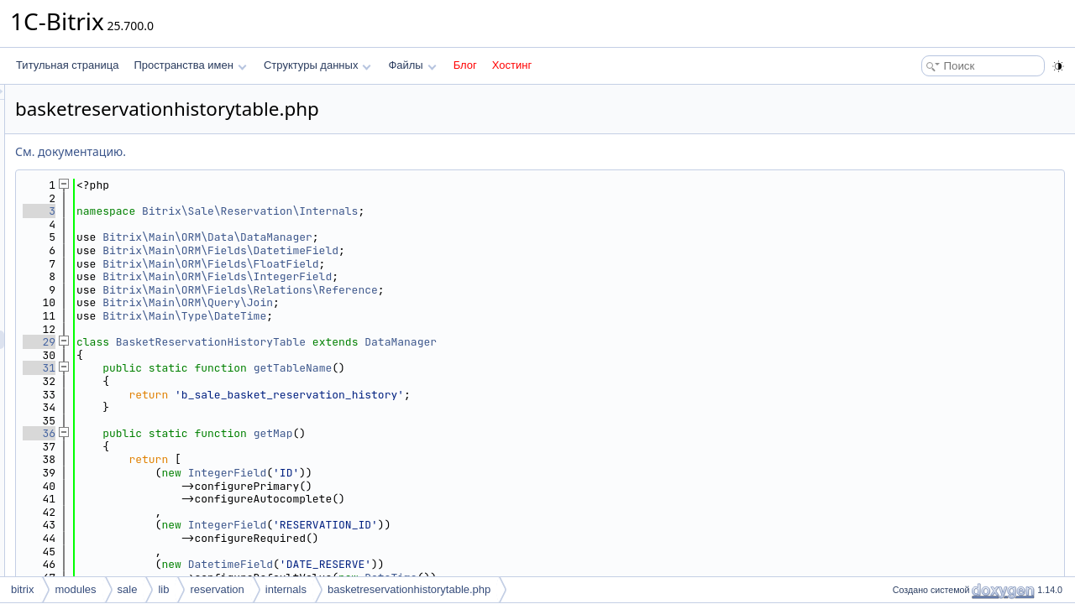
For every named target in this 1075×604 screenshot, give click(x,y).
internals (286, 589)
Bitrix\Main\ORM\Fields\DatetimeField (430, 250)
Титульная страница (67, 65)
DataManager (610, 342)
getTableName (503, 368)
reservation (217, 589)
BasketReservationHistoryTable (421, 342)
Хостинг (512, 65)
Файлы (412, 65)
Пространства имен (190, 65)
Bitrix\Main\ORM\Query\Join (397, 302)
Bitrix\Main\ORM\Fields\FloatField (420, 264)
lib (163, 589)
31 (249, 368)
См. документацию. (280, 151)
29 (249, 342)
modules (75, 589)
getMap (483, 433)
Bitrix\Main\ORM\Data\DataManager (417, 237)
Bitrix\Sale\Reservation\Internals (460, 211)
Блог (465, 65)
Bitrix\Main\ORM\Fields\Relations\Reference (450, 290)
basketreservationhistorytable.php (409, 589)
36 (249, 433)
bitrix (22, 589)
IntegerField (437, 473)
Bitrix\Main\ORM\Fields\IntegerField (427, 276)
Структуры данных (317, 65)
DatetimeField (440, 564)
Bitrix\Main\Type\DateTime (394, 316)
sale (128, 589)
